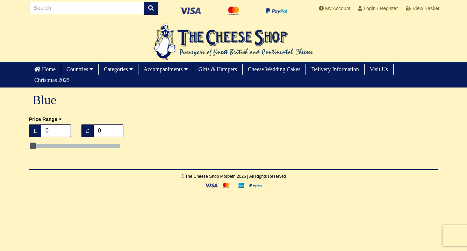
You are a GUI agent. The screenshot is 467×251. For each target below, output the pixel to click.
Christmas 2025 (52, 80)
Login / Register (378, 8)
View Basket (422, 8)
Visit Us (379, 69)
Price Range (45, 119)
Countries (79, 69)
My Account (334, 8)
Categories (118, 69)
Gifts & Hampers (218, 69)
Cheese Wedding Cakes (274, 69)
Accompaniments (166, 69)
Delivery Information (335, 69)
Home (45, 69)
